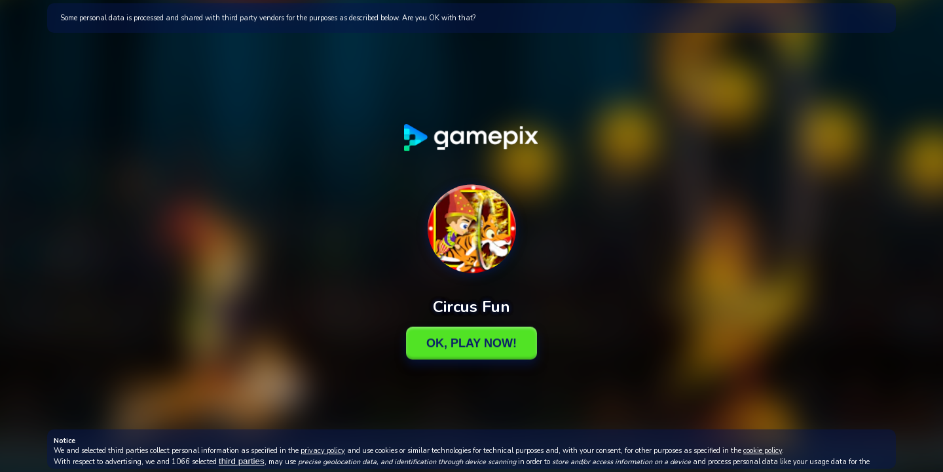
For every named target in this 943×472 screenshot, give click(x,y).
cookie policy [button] (762, 451)
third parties (242, 461)
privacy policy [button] (323, 451)
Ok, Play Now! (471, 342)
